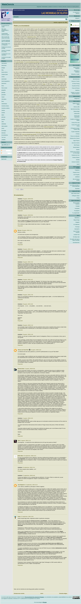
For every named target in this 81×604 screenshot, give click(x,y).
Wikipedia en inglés (75, 74)
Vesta (59, 84)
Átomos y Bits (76, 106)
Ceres (25, 81)
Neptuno (52, 100)
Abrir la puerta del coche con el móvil (5, 37)
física (3, 85)
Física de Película (75, 88)
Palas (44, 84)
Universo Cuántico (75, 161)
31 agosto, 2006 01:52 (36, 349)
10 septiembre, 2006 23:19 (31, 484)
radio (3, 121)
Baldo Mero (20, 455)
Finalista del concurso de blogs (6, 48)
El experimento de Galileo (5, 26)
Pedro (19, 516)
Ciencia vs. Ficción (75, 81)
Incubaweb (77, 208)
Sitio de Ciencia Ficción (76, 180)
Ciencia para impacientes (76, 116)
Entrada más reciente (19, 593)
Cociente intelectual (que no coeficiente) (6, 41)
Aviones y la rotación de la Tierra (6, 51)
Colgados (77, 222)
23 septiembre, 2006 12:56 (27, 516)
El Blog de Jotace (75, 195)
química (3, 119)
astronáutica (4, 63)
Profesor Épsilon (75, 157)
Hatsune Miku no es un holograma (6, 44)
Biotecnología (76, 111)
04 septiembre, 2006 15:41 (29, 467)
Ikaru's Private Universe (76, 232)
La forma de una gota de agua (6, 58)
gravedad (4, 94)
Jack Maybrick (21, 484)
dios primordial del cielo (46, 75)
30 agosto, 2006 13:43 (28, 262)
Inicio (41, 593)
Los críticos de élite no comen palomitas (74, 186)
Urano (39, 75)
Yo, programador (75, 212)
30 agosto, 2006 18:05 (28, 304)
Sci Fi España (76, 174)
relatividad (4, 123)
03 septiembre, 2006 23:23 (30, 455)
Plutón (38, 104)
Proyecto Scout (76, 172)
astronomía (4, 65)
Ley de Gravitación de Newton (32, 61)
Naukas (77, 149)
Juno (51, 84)
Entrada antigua (63, 593)
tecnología (4, 130)
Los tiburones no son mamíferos (6, 54)
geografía (4, 90)
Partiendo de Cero (75, 155)
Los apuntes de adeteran (76, 13)
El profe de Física (75, 85)
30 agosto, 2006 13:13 (28, 249)
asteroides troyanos (55, 178)
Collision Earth (5, 74)
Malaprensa (76, 98)
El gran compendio (75, 131)
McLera (19, 230)
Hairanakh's (76, 229)
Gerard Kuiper (27, 118)
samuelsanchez (76, 242)
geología (3, 92)
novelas (3, 112)
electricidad (4, 79)
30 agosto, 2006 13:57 (28, 279)
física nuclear (4, 88)
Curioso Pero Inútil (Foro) (75, 125)
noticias (3, 110)
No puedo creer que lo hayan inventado (74, 240)
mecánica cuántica (5, 108)
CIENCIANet (76, 113)
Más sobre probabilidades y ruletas (5, 30)
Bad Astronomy (76, 79)
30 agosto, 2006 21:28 (28, 334)
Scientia (77, 159)
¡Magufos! (77, 18)
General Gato (21, 368)
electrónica (4, 83)
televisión (4, 132)
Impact (3, 97)
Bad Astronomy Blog (75, 109)
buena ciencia (4, 72)
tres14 (78, 164)
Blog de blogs (76, 220)
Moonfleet (77, 188)
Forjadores (77, 170)
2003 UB (38, 132)
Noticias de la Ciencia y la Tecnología (74, 152)
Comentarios (4, 153)
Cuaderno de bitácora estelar (74, 120)
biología (3, 67)
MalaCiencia (8, 4)
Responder (20, 210)
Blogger (45, 602)
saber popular (4, 126)
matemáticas (4, 103)
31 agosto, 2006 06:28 (30, 368)
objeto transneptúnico (49, 126)
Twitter (8, 20)
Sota (19, 440)
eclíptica (56, 109)
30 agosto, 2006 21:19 (28, 325)
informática (4, 99)
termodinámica (5, 135)
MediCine (77, 90)
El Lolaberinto (76, 224)
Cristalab (77, 206)
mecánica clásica (5, 105)
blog (2, 70)
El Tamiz (77, 133)
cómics (3, 76)
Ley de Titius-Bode (53, 63)
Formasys (77, 226)
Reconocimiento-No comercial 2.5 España (34, 597)
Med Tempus (76, 145)
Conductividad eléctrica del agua (5, 34)
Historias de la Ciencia (74, 138)
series (3, 128)
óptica (3, 114)
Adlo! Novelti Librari (75, 193)
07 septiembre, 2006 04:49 (29, 475)
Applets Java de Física (76, 104)
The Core (4, 137)
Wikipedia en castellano (76, 71)
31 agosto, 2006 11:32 (25, 440)
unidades (3, 139)
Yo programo (76, 210)
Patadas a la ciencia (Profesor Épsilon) (75, 93)
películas (3, 117)
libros (3, 101)
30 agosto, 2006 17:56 (28, 294)
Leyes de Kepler (19, 61)
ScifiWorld (77, 176)
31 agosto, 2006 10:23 (28, 418)
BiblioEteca (77, 217)
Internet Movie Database (76, 68)
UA (62, 118)
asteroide (63, 88)
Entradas (3, 150)
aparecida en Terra (31, 36)
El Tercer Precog (75, 83)
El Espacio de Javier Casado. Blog (75, 129)
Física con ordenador (74, 136)
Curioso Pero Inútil (75, 122)
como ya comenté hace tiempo (29, 134)
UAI (36, 29)
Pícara (78, 197)
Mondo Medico (76, 147)
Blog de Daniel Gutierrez (76, 203)
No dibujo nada (76, 236)
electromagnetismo (6, 81)
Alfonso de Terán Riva (23, 349)
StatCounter (3, 159)
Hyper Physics (76, 140)
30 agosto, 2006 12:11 (27, 230)
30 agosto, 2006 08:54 (28, 215)
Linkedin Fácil (76, 234)
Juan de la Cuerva (75, 142)
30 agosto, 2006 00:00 (28, 198)
